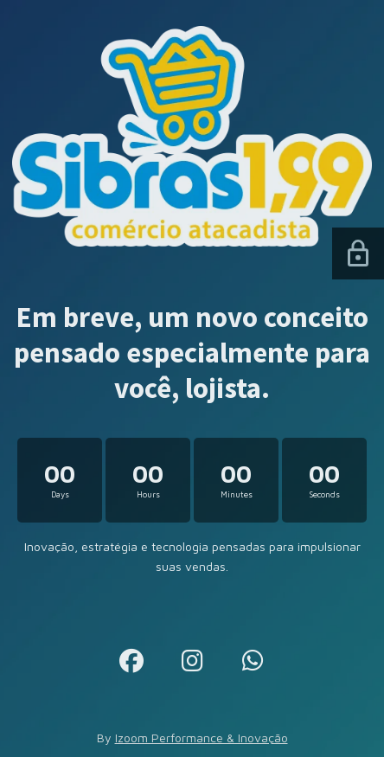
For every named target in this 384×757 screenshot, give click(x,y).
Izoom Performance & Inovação (201, 737)
